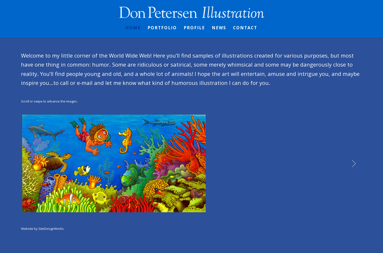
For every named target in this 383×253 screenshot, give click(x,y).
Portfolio (162, 28)
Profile (194, 28)
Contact (245, 28)
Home (133, 28)
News (219, 28)
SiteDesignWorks (51, 228)
